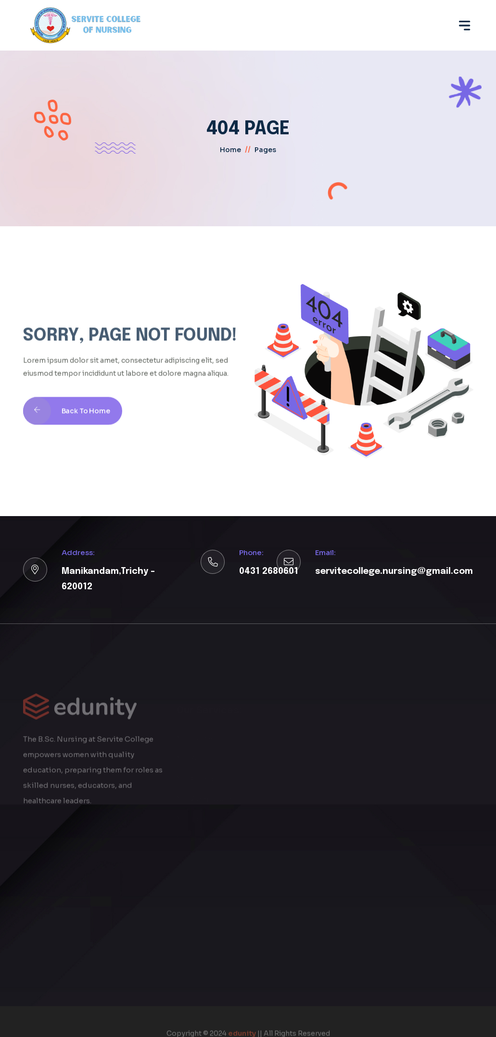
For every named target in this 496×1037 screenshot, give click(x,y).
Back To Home (66, 420)
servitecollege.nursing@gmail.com (394, 571)
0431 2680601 (268, 571)
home (230, 149)
